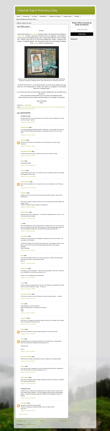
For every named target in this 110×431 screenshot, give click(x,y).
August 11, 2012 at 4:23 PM (28, 250)
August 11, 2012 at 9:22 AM (28, 231)
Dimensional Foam (40, 107)
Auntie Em (23, 193)
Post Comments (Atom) (30, 424)
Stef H (22, 339)
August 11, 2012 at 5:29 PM (28, 263)
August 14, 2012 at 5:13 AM (28, 361)
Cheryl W (23, 170)
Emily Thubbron (25, 181)
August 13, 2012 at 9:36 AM (28, 351)
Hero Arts (48, 107)
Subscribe (82, 34)
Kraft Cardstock (55, 107)
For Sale (34, 16)
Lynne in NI (24, 318)
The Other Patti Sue (26, 294)
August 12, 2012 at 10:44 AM (28, 324)
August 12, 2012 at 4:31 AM (28, 313)
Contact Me (26, 16)
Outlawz (36, 43)
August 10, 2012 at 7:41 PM (28, 135)
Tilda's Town (21, 36)
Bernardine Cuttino (26, 151)
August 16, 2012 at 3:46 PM (28, 398)
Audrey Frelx (24, 268)
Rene (22, 255)
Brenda (23, 329)
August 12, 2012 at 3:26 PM (28, 333)
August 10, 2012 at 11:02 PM (28, 187)
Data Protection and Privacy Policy (26, 19)
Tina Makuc (24, 403)
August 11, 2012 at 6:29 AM (28, 218)
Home (18, 16)
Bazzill (33, 107)
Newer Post (21, 421)
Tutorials (76, 16)
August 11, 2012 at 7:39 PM (28, 289)
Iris (21, 223)
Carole (22, 282)
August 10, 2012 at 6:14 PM (28, 122)
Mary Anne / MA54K (26, 356)
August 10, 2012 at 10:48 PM (28, 176)
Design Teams (67, 16)
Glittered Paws (25, 212)
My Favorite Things (22, 108)
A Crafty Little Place (26, 107)
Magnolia (62, 107)
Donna (22, 161)
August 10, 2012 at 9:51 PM (28, 165)
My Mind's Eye (31, 108)
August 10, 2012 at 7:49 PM (28, 146)
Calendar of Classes (55, 16)
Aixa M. (23, 366)
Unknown (23, 140)
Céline (22, 303)
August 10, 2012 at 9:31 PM (28, 155)
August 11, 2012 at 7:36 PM (28, 277)
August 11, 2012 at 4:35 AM (28, 207)
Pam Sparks (33, 34)
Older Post (63, 421)
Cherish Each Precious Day (37, 10)
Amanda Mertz (25, 127)
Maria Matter (24, 236)
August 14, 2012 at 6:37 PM (28, 372)
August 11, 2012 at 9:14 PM (28, 298)
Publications (43, 16)
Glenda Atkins (24, 377)
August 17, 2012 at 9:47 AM (28, 410)
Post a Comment (23, 414)
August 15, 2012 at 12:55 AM (28, 383)
